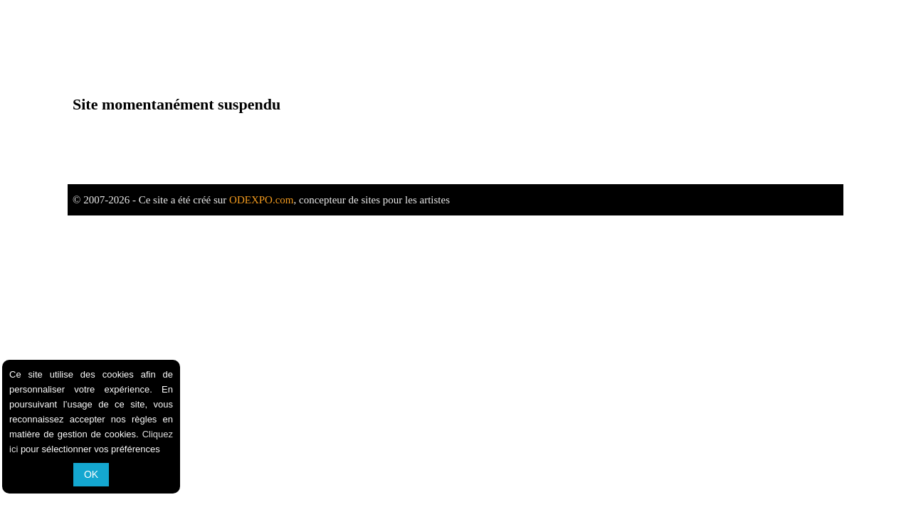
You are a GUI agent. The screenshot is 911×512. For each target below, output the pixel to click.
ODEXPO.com (261, 200)
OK (91, 474)
